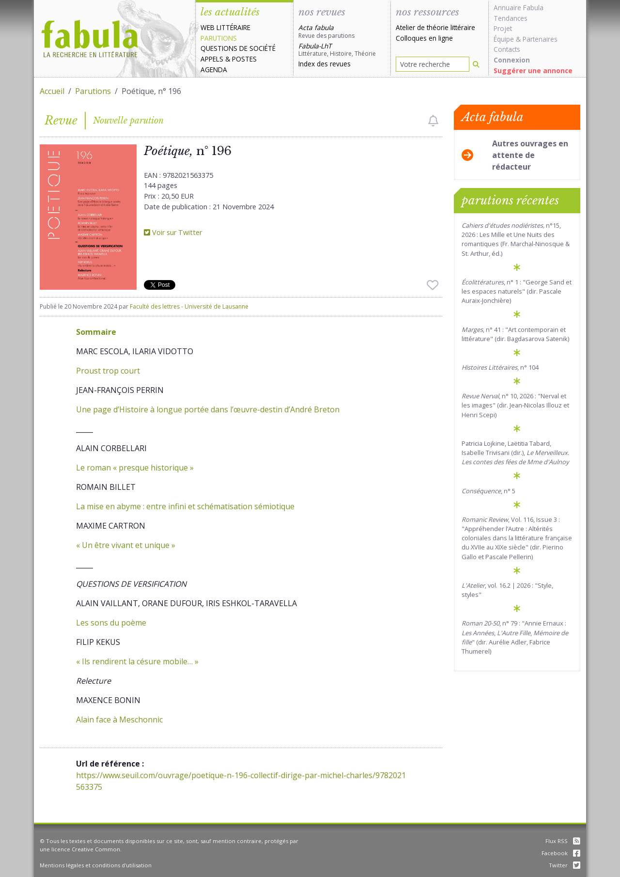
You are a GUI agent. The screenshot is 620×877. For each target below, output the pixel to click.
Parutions (219, 38)
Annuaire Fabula (518, 7)
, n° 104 (500, 367)
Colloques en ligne (424, 38)
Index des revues (324, 63)
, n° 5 (488, 490)
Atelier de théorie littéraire (435, 27)
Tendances (510, 18)
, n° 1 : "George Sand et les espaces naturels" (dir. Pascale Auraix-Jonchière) (517, 291)
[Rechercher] (476, 64)
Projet (503, 28)
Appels (212, 58)
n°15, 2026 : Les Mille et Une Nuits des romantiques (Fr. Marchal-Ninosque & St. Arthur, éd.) (516, 239)
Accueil (52, 91)
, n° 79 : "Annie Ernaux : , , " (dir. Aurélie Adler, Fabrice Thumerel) (515, 637)
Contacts (507, 49)
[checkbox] (433, 120)
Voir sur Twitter (173, 232)
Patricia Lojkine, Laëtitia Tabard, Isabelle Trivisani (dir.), (515, 452)
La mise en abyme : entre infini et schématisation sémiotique (185, 506)
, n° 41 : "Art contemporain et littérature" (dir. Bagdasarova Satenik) (515, 334)
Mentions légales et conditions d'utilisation (96, 865)
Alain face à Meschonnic (119, 719)
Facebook (561, 853)
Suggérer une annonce (533, 70)
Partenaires (540, 39)
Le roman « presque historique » (135, 467)
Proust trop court (108, 370)
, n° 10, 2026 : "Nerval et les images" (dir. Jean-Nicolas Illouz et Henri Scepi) (515, 405)
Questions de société (238, 48)
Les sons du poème (111, 622)
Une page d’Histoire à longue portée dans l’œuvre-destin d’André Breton (208, 409)
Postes (244, 58)
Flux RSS (562, 841)
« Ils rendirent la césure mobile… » (137, 661)
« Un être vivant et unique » (125, 545)
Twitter (564, 865)
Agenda (214, 69)
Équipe (504, 39)
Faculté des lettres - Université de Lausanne (189, 306)
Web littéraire (225, 27)
